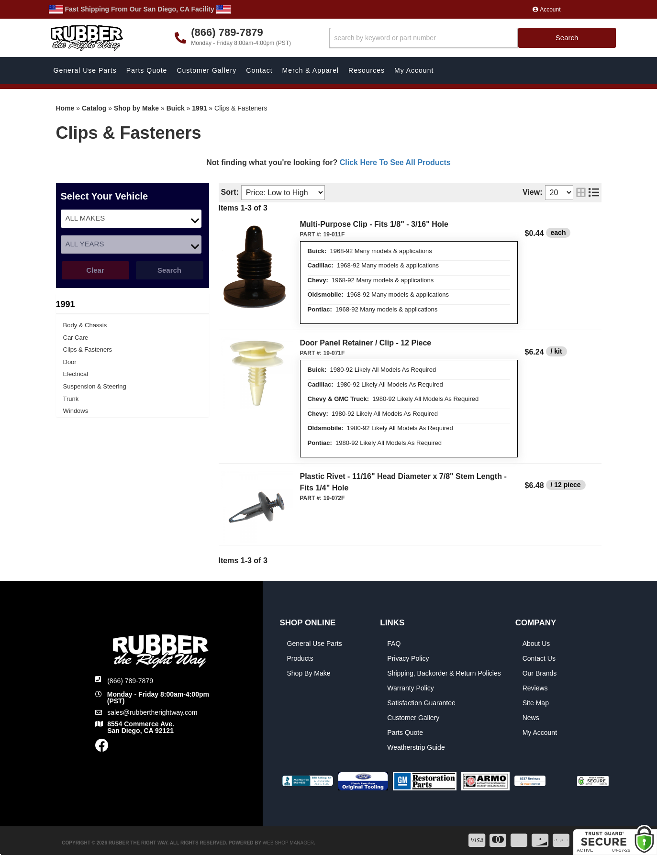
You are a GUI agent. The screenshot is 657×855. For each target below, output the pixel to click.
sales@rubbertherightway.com (152, 712)
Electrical (76, 374)
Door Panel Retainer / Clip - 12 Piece (366, 343)
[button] (472, 38)
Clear (95, 270)
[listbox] (131, 219)
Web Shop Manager (288, 842)
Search (169, 270)
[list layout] (594, 192)
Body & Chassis (85, 325)
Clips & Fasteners (87, 349)
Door (70, 362)
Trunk (71, 398)
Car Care (76, 337)
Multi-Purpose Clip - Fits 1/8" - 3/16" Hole (374, 224)
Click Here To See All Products (395, 162)
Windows (76, 410)
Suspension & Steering (94, 386)
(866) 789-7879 (130, 681)
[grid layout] (581, 192)
